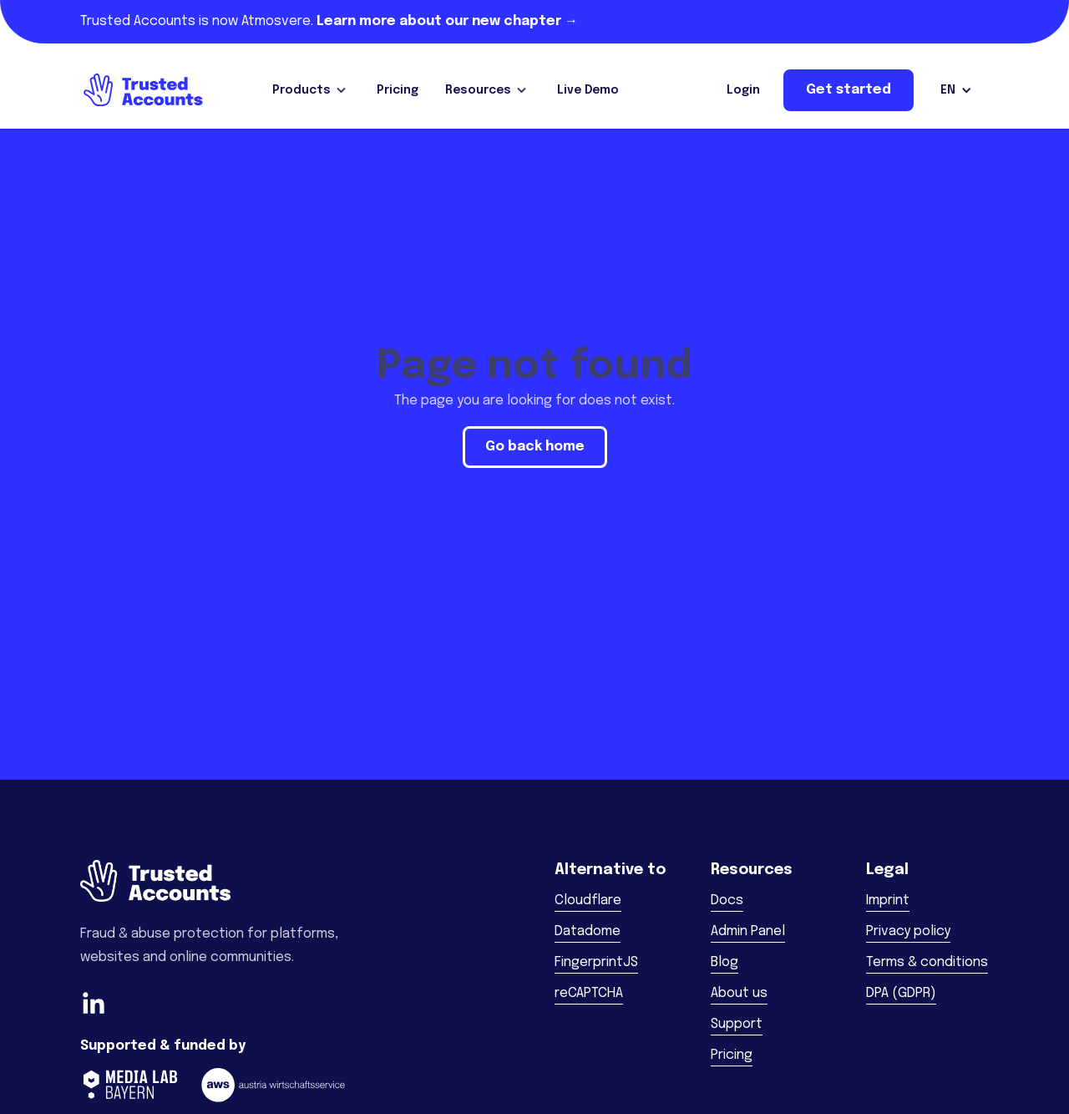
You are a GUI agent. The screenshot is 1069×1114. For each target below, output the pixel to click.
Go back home (535, 447)
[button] (311, 90)
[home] (142, 90)
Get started (848, 90)
